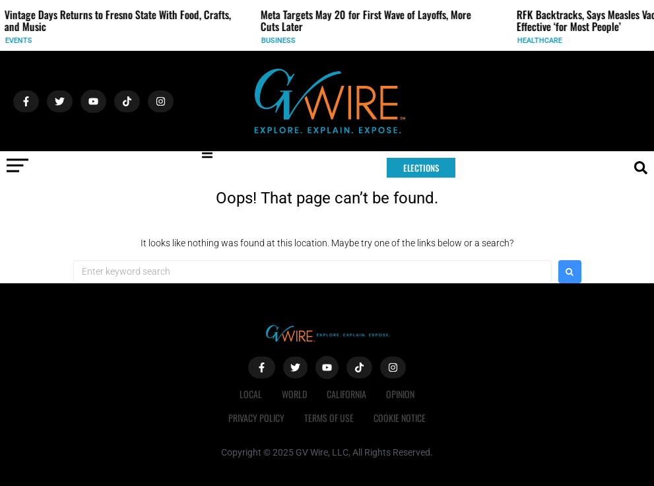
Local (251, 394)
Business (294, 40)
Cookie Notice (400, 418)
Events (34, 40)
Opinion (400, 394)
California (346, 394)
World (294, 394)
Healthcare (555, 40)
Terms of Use (329, 418)
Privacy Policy (256, 418)
